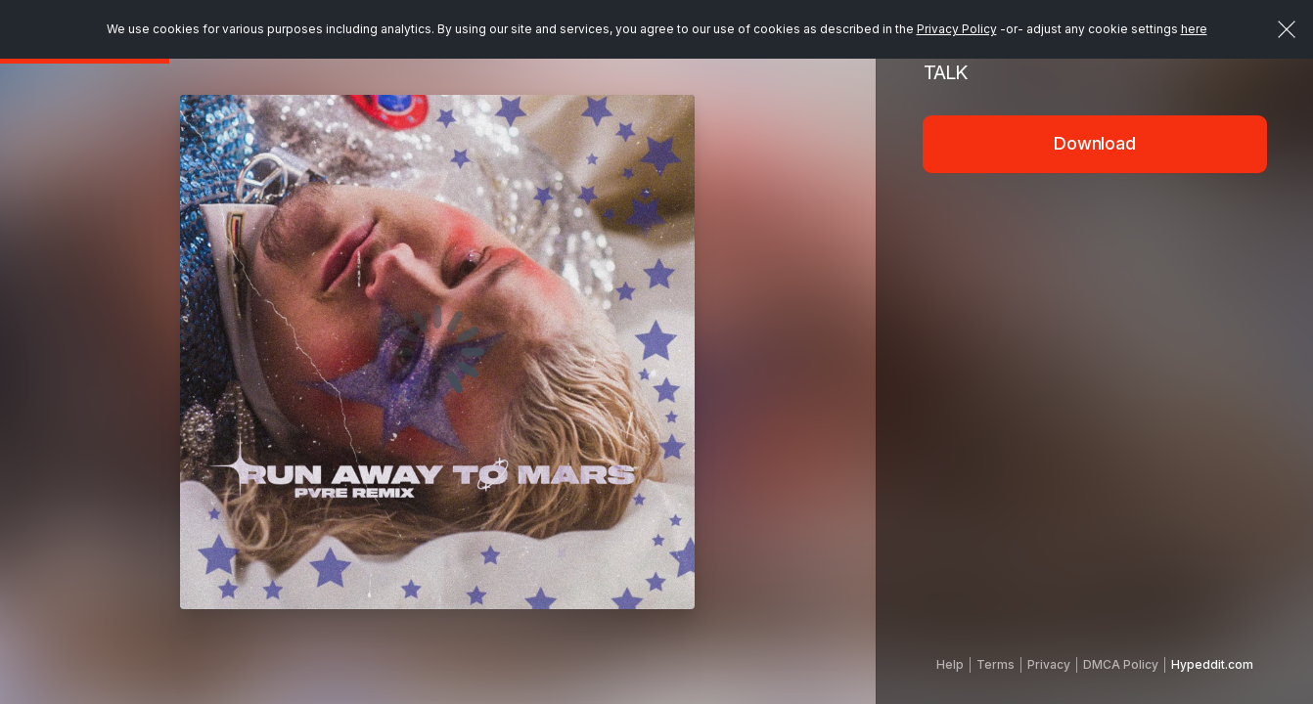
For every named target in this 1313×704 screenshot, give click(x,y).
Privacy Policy (957, 29)
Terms (995, 664)
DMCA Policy (1120, 664)
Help (950, 664)
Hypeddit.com (1212, 664)
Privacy (1048, 664)
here (1194, 29)
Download (1095, 143)
